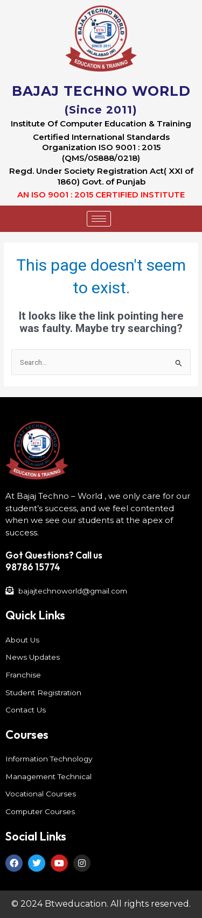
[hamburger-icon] (99, 219)
